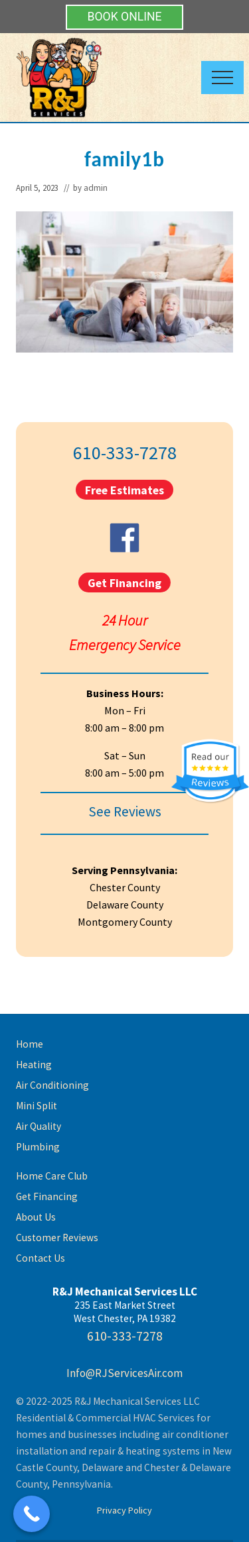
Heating (34, 1064)
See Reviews (124, 811)
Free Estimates (124, 489)
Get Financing (124, 582)
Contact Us (40, 1258)
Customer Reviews (57, 1237)
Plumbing (38, 1146)
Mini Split (36, 1105)
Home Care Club (52, 1176)
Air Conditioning (52, 1085)
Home (29, 1044)
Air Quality (38, 1126)
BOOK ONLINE (124, 16)
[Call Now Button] (31, 1514)
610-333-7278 (125, 453)
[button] (222, 77)
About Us (36, 1217)
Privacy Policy (124, 1510)
